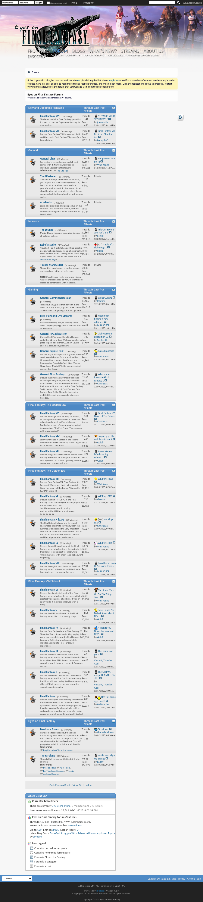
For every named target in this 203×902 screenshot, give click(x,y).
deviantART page (48, 259)
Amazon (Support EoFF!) (142, 55)
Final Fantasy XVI (50, 116)
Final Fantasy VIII (50, 563)
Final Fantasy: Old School (44, 581)
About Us (153, 51)
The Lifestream (48, 176)
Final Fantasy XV (49, 413)
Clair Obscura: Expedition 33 (103, 335)
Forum (60, 51)
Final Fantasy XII (49, 479)
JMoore (37, 836)
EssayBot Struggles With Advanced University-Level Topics (82, 833)
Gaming (33, 289)
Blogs (78, 51)
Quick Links (115, 55)
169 (39, 829)
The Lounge (46, 229)
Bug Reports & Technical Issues (57, 750)
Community (72, 55)
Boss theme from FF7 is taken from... (105, 565)
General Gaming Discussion (55, 297)
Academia (45, 202)
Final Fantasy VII (49, 131)
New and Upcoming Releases (46, 107)
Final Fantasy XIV (50, 436)
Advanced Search (192, 2)
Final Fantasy (47, 696)
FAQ (46, 55)
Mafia (71, 771)
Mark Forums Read (59, 785)
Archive (191, 878)
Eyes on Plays (49, 767)
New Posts (34, 55)
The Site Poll (62, 170)
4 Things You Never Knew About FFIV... (104, 631)
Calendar (56, 55)
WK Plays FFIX (105, 542)
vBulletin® (101, 890)
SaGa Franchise (106, 350)
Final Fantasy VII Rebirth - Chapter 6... (104, 134)
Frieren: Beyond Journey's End (104, 231)
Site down (103, 729)
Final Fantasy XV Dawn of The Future (104, 415)
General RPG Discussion (53, 333)
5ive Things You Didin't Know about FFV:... (104, 613)
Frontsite (38, 51)
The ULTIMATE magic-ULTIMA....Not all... (105, 675)
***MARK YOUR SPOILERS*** (104, 117)
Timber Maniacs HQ (51, 265)
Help (74, 2)
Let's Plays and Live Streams (56, 315)
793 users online (61, 805)
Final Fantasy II (48, 672)
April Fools (65, 767)
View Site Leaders (82, 785)
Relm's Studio (48, 244)
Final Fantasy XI (49, 496)
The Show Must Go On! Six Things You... (104, 594)
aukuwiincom (75, 825)
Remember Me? (57, 3)
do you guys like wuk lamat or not (104, 438)
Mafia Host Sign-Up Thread (104, 757)
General (33, 150)
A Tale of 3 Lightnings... (103, 246)
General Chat (47, 158)
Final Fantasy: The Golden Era (46, 470)
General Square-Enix (51, 351)
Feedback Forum (49, 729)
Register (88, 2)
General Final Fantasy (52, 374)
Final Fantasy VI (49, 589)
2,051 (55, 829)
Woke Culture (105, 297)
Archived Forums (51, 774)
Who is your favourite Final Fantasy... (102, 377)
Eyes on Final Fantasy (41, 721)
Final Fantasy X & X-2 (52, 519)
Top (199, 878)
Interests (33, 221)
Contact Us (154, 878)
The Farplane (47, 755)
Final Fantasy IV (49, 627)
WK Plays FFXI (105, 496)
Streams (130, 51)
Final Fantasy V (48, 610)
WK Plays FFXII (105, 478)
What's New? (103, 51)
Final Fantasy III (49, 651)
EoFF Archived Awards (53, 771)
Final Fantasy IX (49, 542)
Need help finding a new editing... (101, 319)
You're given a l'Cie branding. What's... (103, 454)
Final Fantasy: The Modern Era (47, 404)
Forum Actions (94, 55)
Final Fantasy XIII (49, 451)
